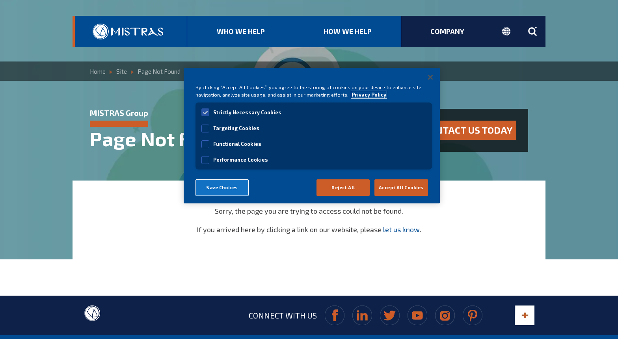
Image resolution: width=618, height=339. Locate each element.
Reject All (343, 187)
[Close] (430, 77)
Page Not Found (159, 70)
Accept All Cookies (401, 187)
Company (447, 31)
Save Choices (222, 187)
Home (98, 70)
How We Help (348, 31)
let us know (401, 225)
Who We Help (241, 31)
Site (121, 70)
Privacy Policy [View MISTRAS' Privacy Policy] (369, 94)
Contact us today (468, 128)
